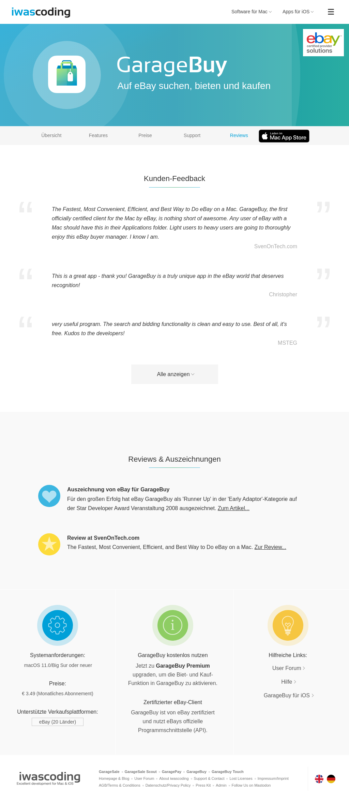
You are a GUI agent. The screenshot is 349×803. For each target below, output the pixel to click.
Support (192, 135)
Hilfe (286, 682)
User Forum (286, 668)
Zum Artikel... (233, 508)
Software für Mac (251, 11)
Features (98, 135)
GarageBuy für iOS (287, 695)
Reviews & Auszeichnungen (174, 459)
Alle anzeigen (173, 374)
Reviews (239, 135)
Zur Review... (270, 547)
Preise (145, 135)
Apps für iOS (298, 11)
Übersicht (51, 135)
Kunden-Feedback (174, 178)
